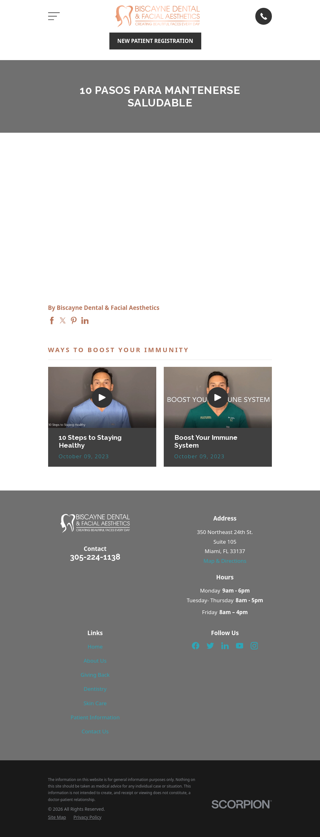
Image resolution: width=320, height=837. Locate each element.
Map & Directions (224, 560)
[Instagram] (254, 646)
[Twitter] (210, 646)
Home (95, 646)
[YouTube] (239, 646)
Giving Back (95, 674)
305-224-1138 (95, 557)
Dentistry (95, 688)
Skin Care (95, 703)
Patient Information (95, 717)
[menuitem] (57, 817)
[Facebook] (195, 646)
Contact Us (95, 731)
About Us (95, 660)
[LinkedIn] (225, 646)
